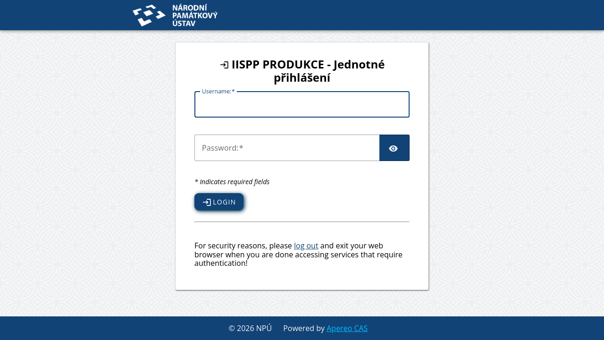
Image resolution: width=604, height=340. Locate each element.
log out (306, 245)
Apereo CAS (347, 328)
